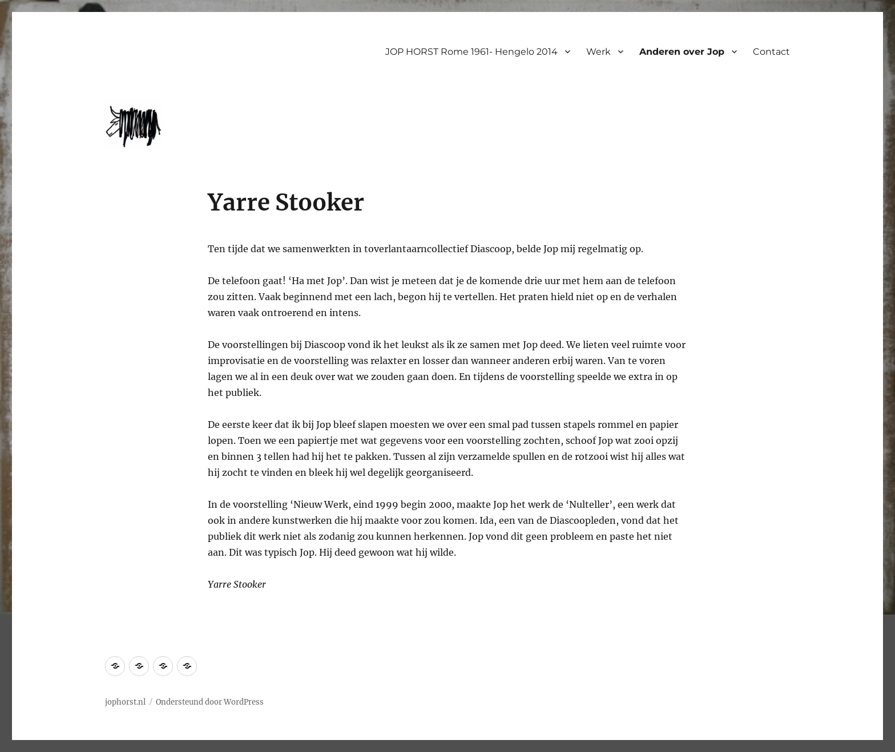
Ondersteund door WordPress (210, 702)
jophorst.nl (125, 702)
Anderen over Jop (681, 51)
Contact (771, 51)
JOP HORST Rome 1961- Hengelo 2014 (471, 51)
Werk (598, 51)
